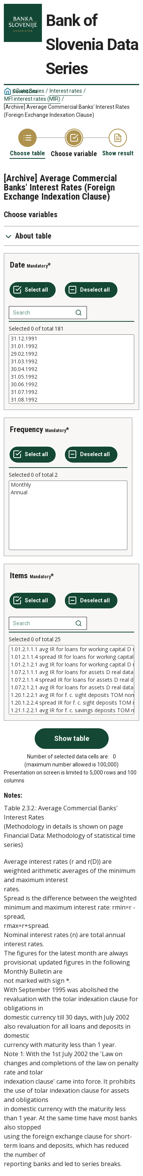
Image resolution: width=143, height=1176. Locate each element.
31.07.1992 (71, 392)
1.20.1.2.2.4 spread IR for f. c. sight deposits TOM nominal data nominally (71, 703)
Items (19, 575)
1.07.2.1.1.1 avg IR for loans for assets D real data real (71, 672)
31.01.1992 (71, 346)
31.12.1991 (71, 338)
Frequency (26, 429)
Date (17, 264)
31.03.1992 (71, 361)
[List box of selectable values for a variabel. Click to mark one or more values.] (71, 369)
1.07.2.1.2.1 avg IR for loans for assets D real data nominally (71, 687)
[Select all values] (32, 290)
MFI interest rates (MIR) (32, 99)
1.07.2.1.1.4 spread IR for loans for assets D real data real (71, 680)
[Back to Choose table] (27, 143)
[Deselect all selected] (91, 290)
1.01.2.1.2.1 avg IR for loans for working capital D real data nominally (71, 664)
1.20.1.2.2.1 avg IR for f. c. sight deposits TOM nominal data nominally (71, 695)
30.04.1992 (71, 369)
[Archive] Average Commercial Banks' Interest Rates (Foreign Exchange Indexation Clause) (67, 111)
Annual (68, 492)
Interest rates (66, 91)
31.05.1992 (71, 377)
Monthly (68, 485)
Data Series (30, 91)
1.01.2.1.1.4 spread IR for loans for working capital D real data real (71, 657)
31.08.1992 (71, 399)
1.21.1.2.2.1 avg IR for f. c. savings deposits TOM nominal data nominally (71, 710)
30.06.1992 (71, 384)
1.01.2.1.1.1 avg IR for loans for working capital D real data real (71, 649)
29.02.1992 (71, 354)
